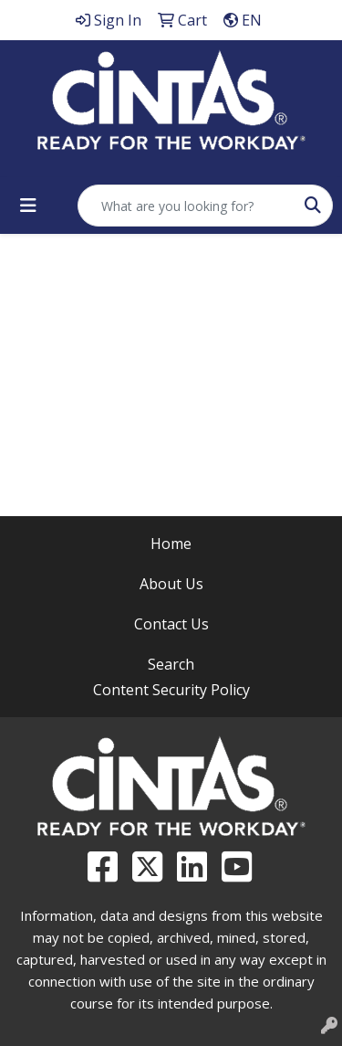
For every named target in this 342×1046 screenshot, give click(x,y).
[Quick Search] (186, 206)
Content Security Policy (171, 690)
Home (171, 544)
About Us (171, 584)
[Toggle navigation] (28, 205)
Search (171, 664)
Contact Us (171, 624)
